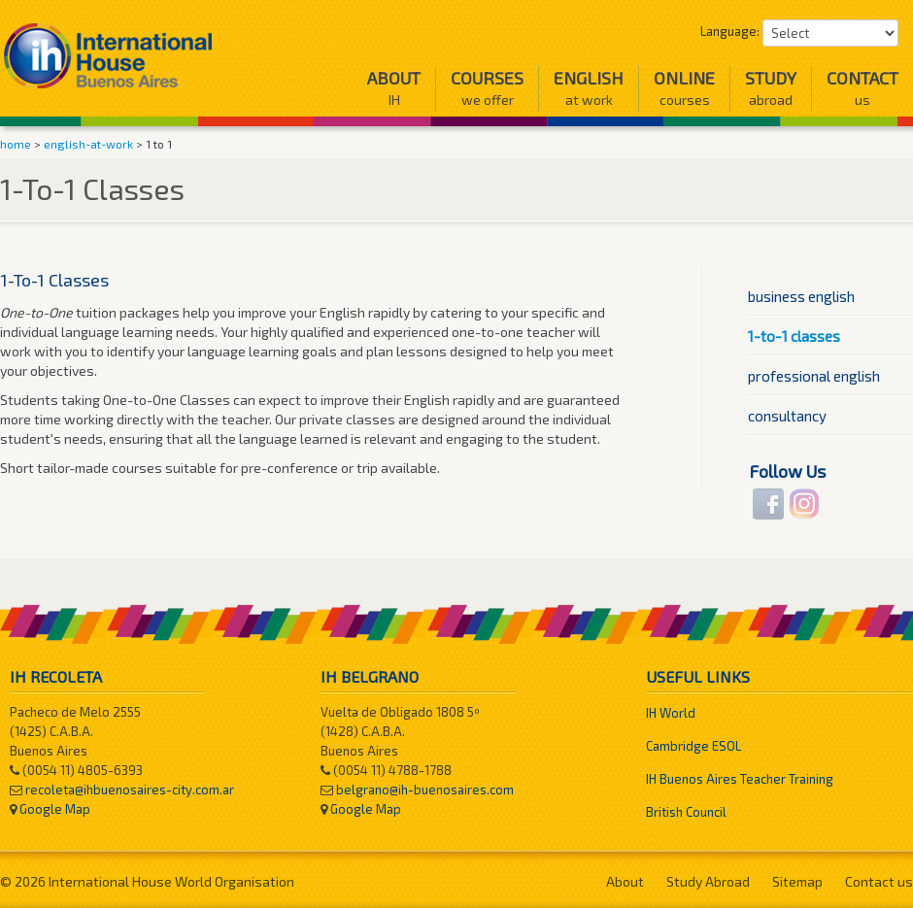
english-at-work (88, 144)
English (589, 88)
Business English (801, 296)
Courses (487, 88)
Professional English (814, 376)
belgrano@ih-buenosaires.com (425, 789)
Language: (730, 31)
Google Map (54, 809)
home (15, 144)
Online (684, 88)
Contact (862, 88)
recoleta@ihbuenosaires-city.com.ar (129, 789)
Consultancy (787, 415)
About (394, 88)
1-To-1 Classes (794, 336)
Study (770, 88)
